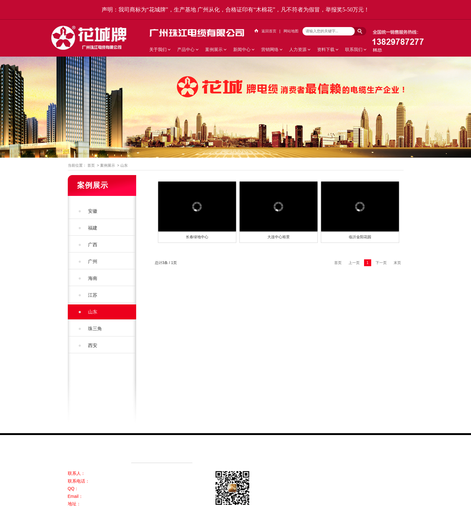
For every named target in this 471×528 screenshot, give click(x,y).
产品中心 (186, 49)
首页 (91, 165)
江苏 (92, 295)
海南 (92, 278)
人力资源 (298, 49)
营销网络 (270, 49)
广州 (92, 261)
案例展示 (214, 49)
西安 (92, 345)
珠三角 (95, 328)
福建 (92, 227)
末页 (397, 263)
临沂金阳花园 (360, 237)
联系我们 (353, 49)
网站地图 (291, 31)
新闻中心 (242, 49)
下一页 (381, 263)
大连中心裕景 (278, 237)
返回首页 (268, 31)
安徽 (92, 211)
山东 (124, 165)
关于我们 (158, 49)
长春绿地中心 (197, 237)
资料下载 (326, 49)
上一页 (354, 263)
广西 (92, 244)
